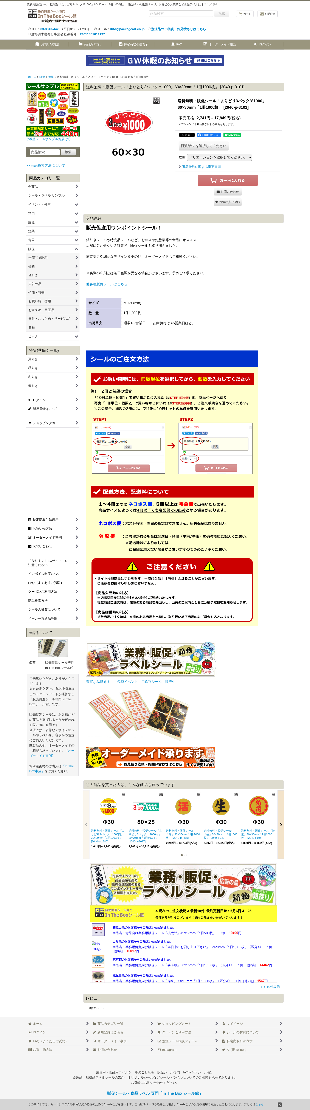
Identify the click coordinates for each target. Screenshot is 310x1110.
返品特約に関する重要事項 (200, 167)
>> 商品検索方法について (45, 165)
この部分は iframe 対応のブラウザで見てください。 (183, 944)
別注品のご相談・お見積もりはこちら (178, 29)
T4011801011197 (92, 34)
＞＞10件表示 (270, 987)
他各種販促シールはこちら (106, 284)
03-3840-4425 (50, 29)
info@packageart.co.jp (127, 29)
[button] (228, 202)
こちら (259, 1104)
